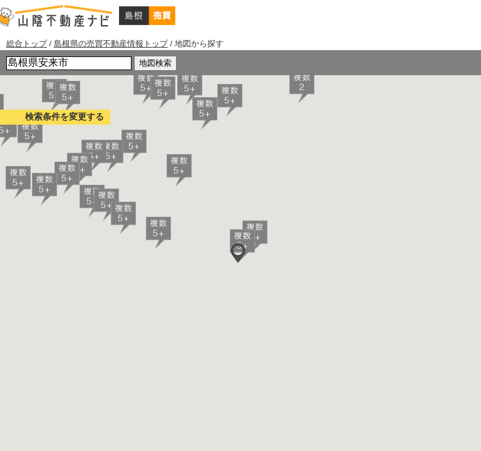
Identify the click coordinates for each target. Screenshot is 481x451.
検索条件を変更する (64, 117)
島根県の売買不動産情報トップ (111, 43)
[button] (301, 87)
